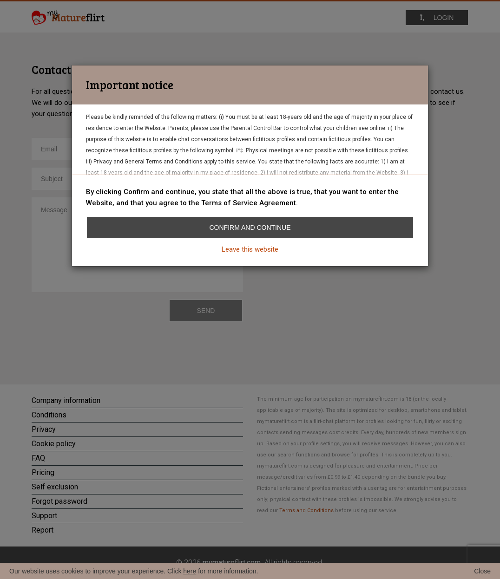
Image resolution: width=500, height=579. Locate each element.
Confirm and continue (250, 227)
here (189, 571)
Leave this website (250, 249)
